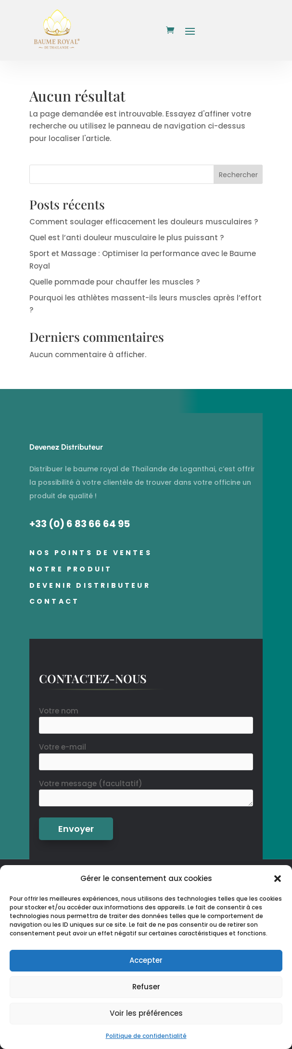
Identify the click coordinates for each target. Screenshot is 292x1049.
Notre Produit (71, 569)
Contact (54, 601)
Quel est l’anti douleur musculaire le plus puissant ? (126, 238)
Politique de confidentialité (146, 1036)
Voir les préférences (146, 1013)
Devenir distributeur (90, 585)
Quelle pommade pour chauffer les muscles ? (114, 282)
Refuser (146, 987)
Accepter (146, 960)
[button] (277, 878)
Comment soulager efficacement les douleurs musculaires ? (143, 222)
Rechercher (238, 175)
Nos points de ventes (90, 552)
